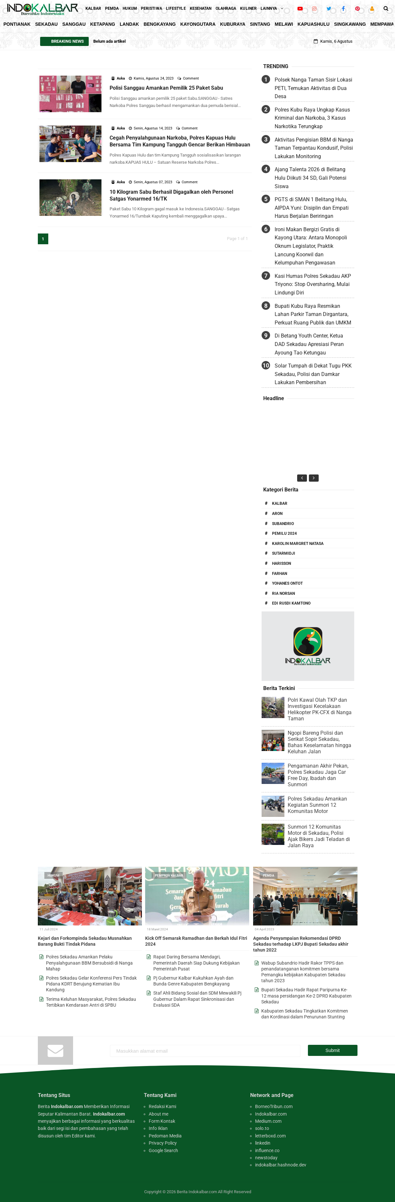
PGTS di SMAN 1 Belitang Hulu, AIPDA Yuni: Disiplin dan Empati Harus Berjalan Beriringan (312, 207)
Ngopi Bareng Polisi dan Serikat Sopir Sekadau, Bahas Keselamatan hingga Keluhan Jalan (319, 742)
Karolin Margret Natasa (298, 543)
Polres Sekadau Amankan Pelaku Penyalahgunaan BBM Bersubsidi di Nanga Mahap (89, 962)
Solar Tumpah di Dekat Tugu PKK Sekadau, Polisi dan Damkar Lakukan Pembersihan (313, 374)
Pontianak (17, 24)
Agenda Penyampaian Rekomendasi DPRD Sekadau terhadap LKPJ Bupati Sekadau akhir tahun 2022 (300, 944)
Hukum (53, 875)
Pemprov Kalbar (169, 875)
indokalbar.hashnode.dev (280, 1164)
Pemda (268, 875)
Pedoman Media (165, 1135)
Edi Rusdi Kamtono (291, 603)
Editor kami (83, 1135)
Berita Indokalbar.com (197, 1191)
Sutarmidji (283, 553)
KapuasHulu (313, 24)
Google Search (163, 1150)
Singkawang (350, 24)
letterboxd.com (270, 1135)
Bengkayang (160, 24)
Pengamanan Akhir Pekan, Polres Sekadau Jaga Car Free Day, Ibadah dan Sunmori (318, 775)
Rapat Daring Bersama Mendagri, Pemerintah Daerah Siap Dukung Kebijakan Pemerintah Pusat (196, 962)
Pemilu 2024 (284, 533)
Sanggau (74, 24)
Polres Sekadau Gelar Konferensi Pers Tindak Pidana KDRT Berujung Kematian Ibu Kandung (91, 983)
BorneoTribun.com (274, 1106)
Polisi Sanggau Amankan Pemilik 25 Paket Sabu (166, 88)
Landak (129, 24)
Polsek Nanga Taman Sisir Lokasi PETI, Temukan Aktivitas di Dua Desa (313, 88)
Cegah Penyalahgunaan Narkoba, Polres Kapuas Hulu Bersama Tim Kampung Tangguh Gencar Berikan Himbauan (180, 141)
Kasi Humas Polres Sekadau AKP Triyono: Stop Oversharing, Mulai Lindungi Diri (313, 284)
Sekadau (46, 24)
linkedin (262, 1143)
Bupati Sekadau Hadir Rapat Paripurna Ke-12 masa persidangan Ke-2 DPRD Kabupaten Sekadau (306, 995)
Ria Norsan (283, 593)
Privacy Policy (163, 1143)
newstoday (266, 1157)
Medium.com (268, 1121)
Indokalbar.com (271, 1114)
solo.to (262, 1128)
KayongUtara (198, 24)
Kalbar (279, 503)
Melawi (284, 24)
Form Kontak (162, 1121)
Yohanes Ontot (287, 583)
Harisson (281, 563)
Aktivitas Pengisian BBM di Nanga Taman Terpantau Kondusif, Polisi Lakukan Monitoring (314, 148)
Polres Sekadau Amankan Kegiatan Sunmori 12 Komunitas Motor (317, 805)
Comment (191, 78)
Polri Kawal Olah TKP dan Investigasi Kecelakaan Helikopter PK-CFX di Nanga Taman (320, 709)
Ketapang (102, 24)
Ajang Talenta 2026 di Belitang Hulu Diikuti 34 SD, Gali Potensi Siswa (310, 177)
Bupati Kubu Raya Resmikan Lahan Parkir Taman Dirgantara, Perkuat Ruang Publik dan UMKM (313, 314)
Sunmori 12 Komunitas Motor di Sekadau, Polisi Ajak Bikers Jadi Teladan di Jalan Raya (319, 836)
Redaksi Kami (162, 1106)
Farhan (279, 573)
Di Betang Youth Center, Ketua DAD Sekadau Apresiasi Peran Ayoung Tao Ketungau (309, 344)
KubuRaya (233, 24)
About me (158, 1114)
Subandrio (283, 523)
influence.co (267, 1150)
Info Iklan (158, 1128)
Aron (277, 513)
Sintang (260, 24)
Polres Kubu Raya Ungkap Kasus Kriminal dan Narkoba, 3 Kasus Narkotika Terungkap (312, 118)
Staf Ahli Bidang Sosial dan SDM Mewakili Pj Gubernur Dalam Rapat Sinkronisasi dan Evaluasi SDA (197, 998)
